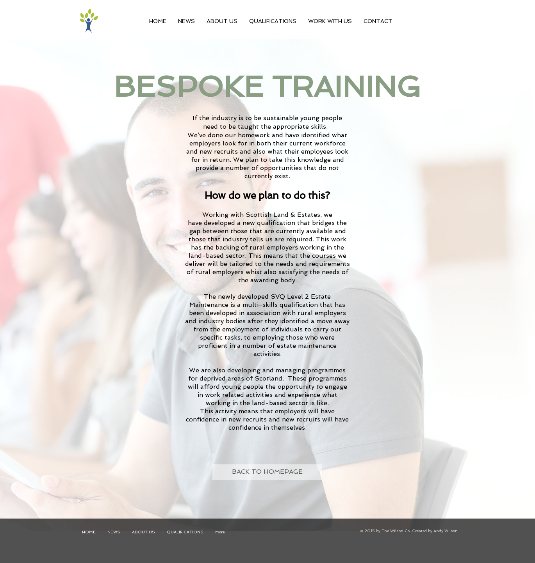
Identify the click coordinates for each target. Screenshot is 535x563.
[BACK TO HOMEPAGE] (267, 472)
